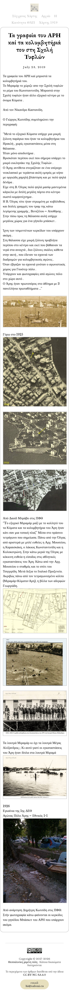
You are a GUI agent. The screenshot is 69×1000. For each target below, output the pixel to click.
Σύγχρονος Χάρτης (24, 16)
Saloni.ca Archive (34, 4)
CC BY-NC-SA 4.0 (34, 974)
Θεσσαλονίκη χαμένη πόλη (23, 962)
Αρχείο (45, 16)
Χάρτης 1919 (48, 22)
